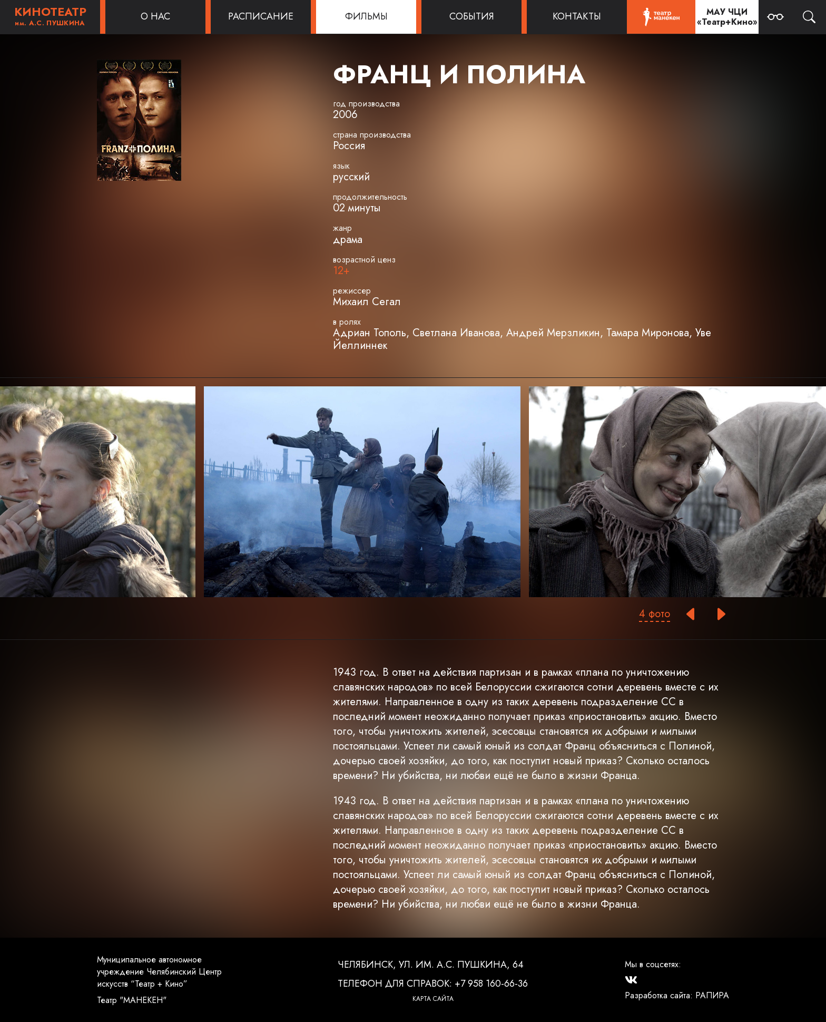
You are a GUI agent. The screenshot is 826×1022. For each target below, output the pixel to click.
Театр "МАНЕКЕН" (131, 1000)
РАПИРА (712, 995)
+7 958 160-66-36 (491, 983)
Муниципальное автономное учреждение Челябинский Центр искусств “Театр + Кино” (159, 971)
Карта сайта (433, 999)
